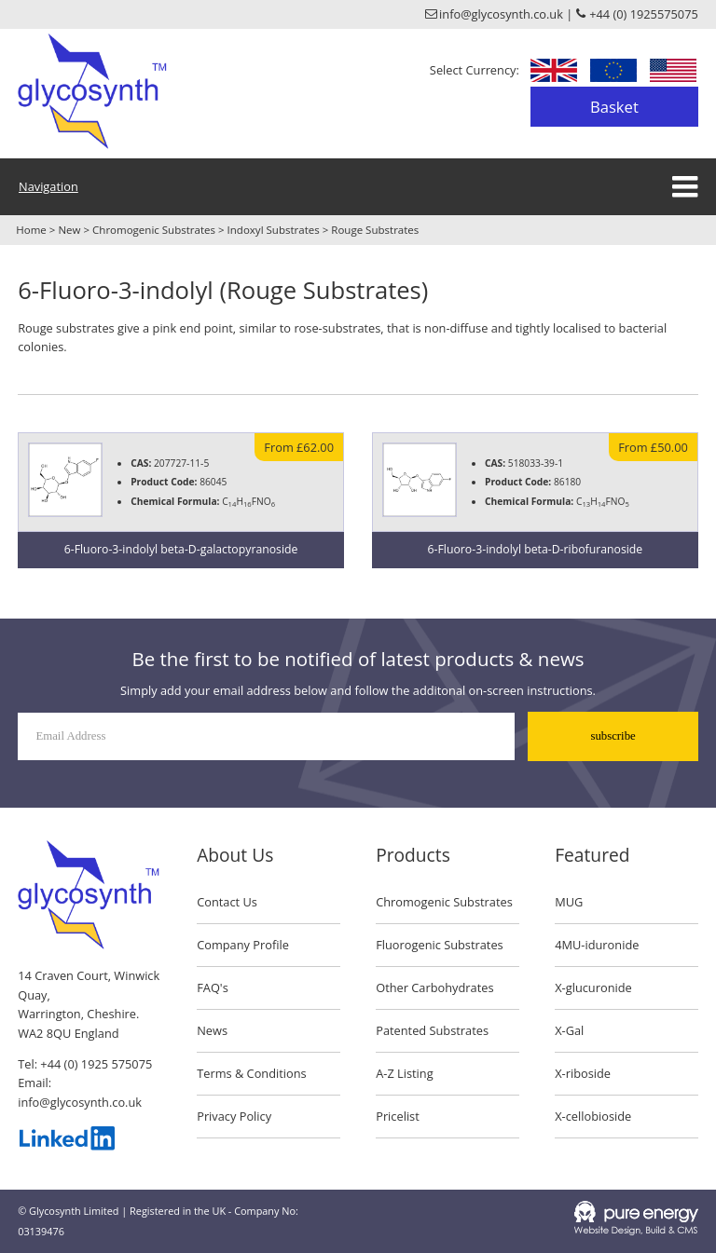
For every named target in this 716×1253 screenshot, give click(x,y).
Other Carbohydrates (434, 987)
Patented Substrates (432, 1030)
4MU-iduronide (597, 944)
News (212, 1030)
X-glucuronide (593, 987)
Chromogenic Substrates (153, 230)
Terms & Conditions (251, 1073)
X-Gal (569, 1030)
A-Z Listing (404, 1073)
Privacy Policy (234, 1116)
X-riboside (583, 1073)
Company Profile (243, 944)
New (69, 230)
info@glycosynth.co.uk (80, 1102)
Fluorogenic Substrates (439, 944)
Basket (614, 106)
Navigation (48, 186)
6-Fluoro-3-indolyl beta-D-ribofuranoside (535, 549)
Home (31, 230)
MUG (569, 901)
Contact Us (227, 901)
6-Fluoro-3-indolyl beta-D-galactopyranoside (181, 549)
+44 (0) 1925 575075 (96, 1064)
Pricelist (398, 1116)
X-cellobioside (593, 1116)
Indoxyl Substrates (273, 230)
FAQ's (212, 987)
